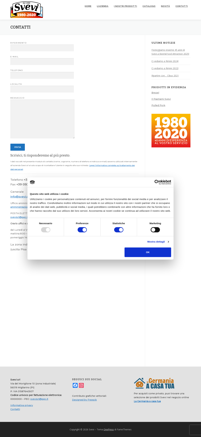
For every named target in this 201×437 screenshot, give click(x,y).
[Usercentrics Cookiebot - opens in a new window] (157, 182)
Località (42, 86)
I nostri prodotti (125, 6)
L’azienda (102, 6)
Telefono (42, 73)
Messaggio (42, 118)
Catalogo (149, 6)
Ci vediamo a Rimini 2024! (164, 60)
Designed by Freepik (84, 399)
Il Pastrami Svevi (161, 98)
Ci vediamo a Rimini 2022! (164, 68)
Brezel (155, 92)
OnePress (109, 429)
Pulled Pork (158, 105)
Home (88, 6)
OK (148, 252)
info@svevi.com (21, 196)
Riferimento (42, 45)
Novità (165, 6)
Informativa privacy (21, 405)
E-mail (42, 59)
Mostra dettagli (156, 241)
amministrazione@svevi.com (27, 207)
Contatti (182, 6)
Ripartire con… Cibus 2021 (165, 75)
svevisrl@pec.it (19, 217)
